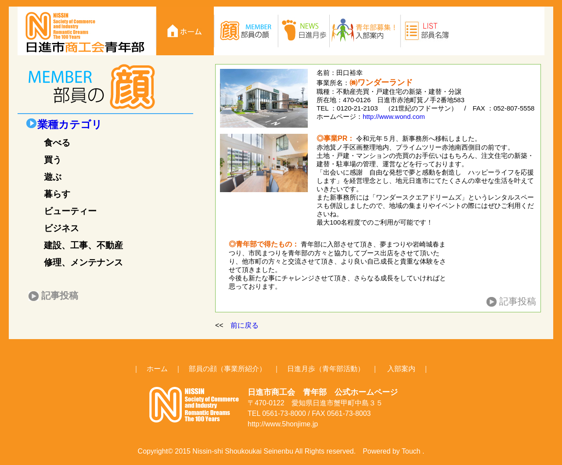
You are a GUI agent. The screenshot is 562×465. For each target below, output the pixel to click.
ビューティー (70, 211)
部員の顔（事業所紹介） (227, 368)
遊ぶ (52, 177)
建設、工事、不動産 (83, 245)
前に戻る (245, 325)
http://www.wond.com (394, 116)
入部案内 (401, 368)
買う (52, 160)
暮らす (57, 194)
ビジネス (61, 228)
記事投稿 (59, 295)
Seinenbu (278, 451)
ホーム (157, 368)
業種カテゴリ (69, 124)
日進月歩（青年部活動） (325, 368)
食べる (57, 142)
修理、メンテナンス (83, 262)
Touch (411, 451)
